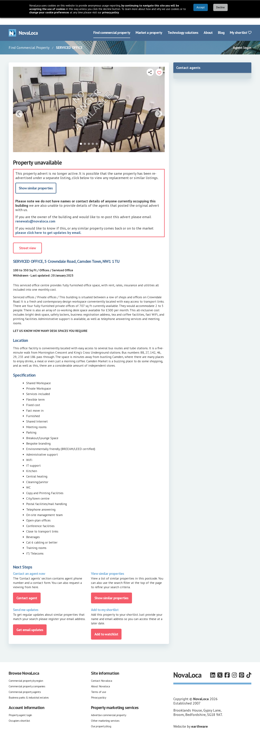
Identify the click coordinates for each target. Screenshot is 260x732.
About (208, 25)
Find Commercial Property (29, 40)
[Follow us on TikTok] (248, 668)
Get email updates (29, 622)
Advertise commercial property (108, 708)
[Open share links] (150, 65)
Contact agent (26, 591)
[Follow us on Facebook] (227, 668)
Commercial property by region (26, 673)
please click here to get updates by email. (48, 225)
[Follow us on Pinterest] (241, 668)
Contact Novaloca (101, 673)
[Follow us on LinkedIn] (212, 668)
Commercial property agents (25, 685)
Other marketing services (105, 713)
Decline (220, 7)
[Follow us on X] (219, 668)
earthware (199, 719)
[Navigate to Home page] (23, 26)
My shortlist (240, 25)
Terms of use (98, 685)
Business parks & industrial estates (29, 690)
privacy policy (110, 12)
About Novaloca (100, 679)
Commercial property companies (27, 679)
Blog (221, 25)
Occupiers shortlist (19, 713)
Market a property (149, 25)
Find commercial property (111, 25)
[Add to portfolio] (159, 65)
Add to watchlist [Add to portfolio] (106, 627)
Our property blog (101, 719)
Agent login (242, 40)
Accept (200, 7)
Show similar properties (36, 181)
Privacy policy (98, 690)
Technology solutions (183, 25)
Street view (27, 241)
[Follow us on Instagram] (234, 668)
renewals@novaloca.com (35, 214)
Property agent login (20, 708)
